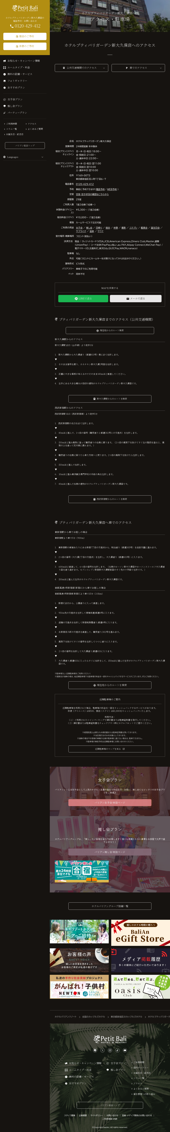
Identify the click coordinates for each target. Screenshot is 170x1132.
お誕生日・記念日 (14, 134)
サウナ (101, 231)
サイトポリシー (96, 1114)
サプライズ (81, 231)
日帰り (99, 228)
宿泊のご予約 (26, 36)
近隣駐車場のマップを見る (108, 748)
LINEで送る (85, 298)
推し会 (89, 228)
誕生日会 (155, 228)
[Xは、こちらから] (102, 1049)
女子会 (79, 228)
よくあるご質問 (35, 128)
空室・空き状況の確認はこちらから (92, 194)
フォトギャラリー (17, 80)
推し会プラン (14, 106)
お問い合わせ (112, 1114)
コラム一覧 (11, 128)
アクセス (32, 123)
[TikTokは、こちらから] (117, 1049)
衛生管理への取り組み (144, 1092)
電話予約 (100, 189)
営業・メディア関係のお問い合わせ (137, 1114)
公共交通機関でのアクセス (82, 67)
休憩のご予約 (26, 46)
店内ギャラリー (141, 1066)
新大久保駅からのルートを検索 (112, 398)
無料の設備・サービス (19, 74)
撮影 (124, 228)
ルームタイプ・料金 (18, 67)
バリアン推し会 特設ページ (110, 852)
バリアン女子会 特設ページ (110, 802)
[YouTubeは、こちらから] (125, 1049)
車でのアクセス (138, 67)
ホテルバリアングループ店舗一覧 (110, 906)
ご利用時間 (11, 123)
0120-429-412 (27, 26)
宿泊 (108, 228)
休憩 (116, 228)
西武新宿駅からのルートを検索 (112, 499)
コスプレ (133, 228)
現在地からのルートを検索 (112, 685)
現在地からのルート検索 (112, 330)
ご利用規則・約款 (109, 1117)
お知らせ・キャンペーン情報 (23, 60)
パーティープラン (17, 112)
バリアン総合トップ (25, 145)
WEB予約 (112, 189)
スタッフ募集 (69, 1114)
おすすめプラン (16, 87)
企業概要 (83, 1114)
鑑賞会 (144, 228)
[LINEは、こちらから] (95, 1049)
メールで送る (137, 298)
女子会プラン (15, 99)
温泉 (92, 231)
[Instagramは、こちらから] (110, 1049)
